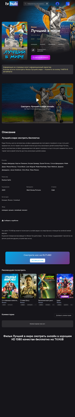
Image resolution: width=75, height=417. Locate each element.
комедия (10, 304)
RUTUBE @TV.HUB (37, 260)
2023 (4, 304)
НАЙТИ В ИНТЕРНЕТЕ (40, 57)
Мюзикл (10, 200)
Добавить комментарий (63, 315)
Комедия (4, 200)
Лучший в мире (23, 336)
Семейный (16, 200)
